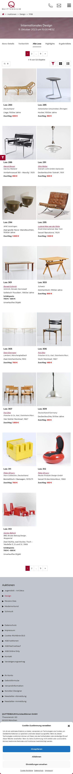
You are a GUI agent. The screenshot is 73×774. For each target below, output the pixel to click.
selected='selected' (6, 63)
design (22, 14)
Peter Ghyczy (9, 472)
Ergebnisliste (65, 43)
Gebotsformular (12, 680)
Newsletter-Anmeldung (15, 701)
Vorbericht (23, 43)
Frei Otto (41, 352)
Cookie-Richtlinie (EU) (15, 635)
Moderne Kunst (12, 606)
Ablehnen (36, 756)
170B (31, 14)
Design (8, 595)
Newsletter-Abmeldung (15, 696)
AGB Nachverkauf (13, 646)
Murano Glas (10, 600)
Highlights (50, 43)
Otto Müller (42, 166)
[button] (68, 725)
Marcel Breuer (9, 166)
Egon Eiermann (9, 352)
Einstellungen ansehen (36, 764)
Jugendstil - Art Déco (14, 590)
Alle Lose (37, 43)
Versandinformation (14, 685)
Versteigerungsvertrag (15, 661)
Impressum (49, 770)
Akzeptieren (36, 749)
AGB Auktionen (12, 640)
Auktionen (11, 14)
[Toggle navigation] (69, 5)
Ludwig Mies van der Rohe (49, 226)
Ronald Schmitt (10, 286)
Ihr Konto (9, 675)
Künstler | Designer (13, 690)
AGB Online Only (12, 651)
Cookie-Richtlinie (26, 770)
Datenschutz (38, 770)
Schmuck (9, 611)
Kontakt (8, 656)
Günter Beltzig (9, 532)
